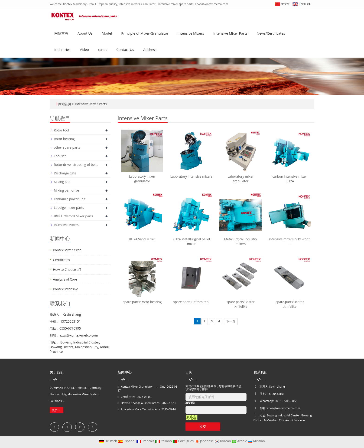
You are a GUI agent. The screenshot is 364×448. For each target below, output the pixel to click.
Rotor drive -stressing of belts (76, 164)
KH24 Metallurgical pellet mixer (191, 241)
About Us (85, 33)
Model (107, 33)
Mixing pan (62, 182)
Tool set (60, 156)
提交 (202, 426)
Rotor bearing (64, 139)
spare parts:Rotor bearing (142, 302)
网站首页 (61, 33)
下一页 (230, 321)
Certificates (61, 260)
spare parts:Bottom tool (191, 302)
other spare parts (67, 147)
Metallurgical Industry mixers (240, 241)
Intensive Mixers (66, 224)
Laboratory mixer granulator (142, 178)
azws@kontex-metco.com (283, 408)
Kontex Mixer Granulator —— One (143, 387)
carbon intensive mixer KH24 (290, 178)
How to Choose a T (67, 269)
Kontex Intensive (65, 289)
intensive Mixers (191, 33)
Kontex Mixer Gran (67, 250)
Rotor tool (61, 130)
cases (102, 49)
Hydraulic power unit (69, 199)
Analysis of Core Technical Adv (140, 409)
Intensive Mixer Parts (230, 33)
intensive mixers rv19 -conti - (290, 241)
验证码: (190, 403)
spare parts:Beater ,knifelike (241, 304)
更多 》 (56, 410)
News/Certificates (271, 33)
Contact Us (125, 49)
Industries (62, 49)
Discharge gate (65, 173)
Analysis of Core (65, 279)
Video (84, 49)
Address (149, 49)
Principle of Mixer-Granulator (144, 33)
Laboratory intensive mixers (191, 176)
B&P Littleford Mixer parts (73, 216)
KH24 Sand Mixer (142, 239)
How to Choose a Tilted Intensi (140, 403)
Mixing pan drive (66, 190)
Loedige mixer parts (69, 207)
